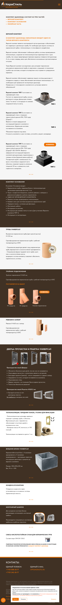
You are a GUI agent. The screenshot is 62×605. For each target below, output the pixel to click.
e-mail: (41, 567)
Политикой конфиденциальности (48, 594)
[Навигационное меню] (59, 4)
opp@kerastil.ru (37, 570)
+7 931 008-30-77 (12, 570)
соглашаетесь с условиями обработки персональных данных (27, 595)
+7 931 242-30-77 (12, 572)
